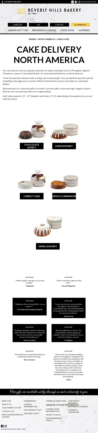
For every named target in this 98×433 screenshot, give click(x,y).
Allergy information (30, 405)
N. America (80, 24)
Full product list (33, 410)
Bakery (33, 39)
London (17, 24)
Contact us (8, 411)
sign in (84, 2)
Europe (59, 24)
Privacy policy (53, 415)
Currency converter (73, 411)
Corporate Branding (73, 402)
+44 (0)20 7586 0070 (12, 2)
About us (6, 404)
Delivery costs (31, 413)
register (93, 2)
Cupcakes (84, 30)
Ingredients (30, 401)
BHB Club (6, 401)
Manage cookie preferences (56, 405)
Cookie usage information (53, 410)
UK (38, 24)
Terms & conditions (56, 401)
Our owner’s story (11, 408)
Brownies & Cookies (44, 30)
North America (46, 39)
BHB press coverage (78, 406)
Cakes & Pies (67, 30)
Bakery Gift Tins (18, 30)
